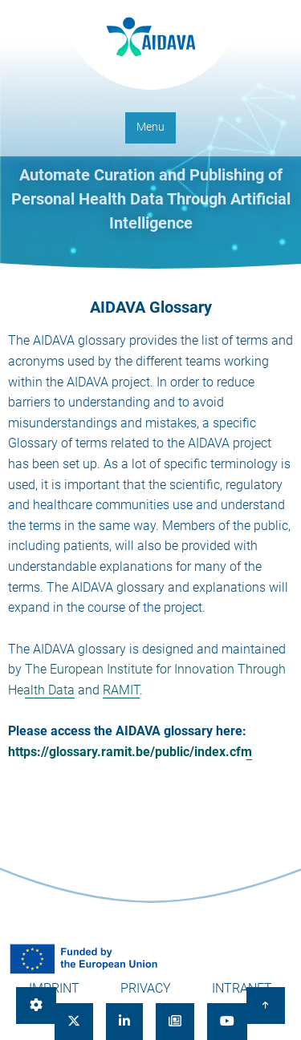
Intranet (242, 988)
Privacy (145, 988)
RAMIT (121, 690)
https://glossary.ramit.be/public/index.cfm (130, 751)
